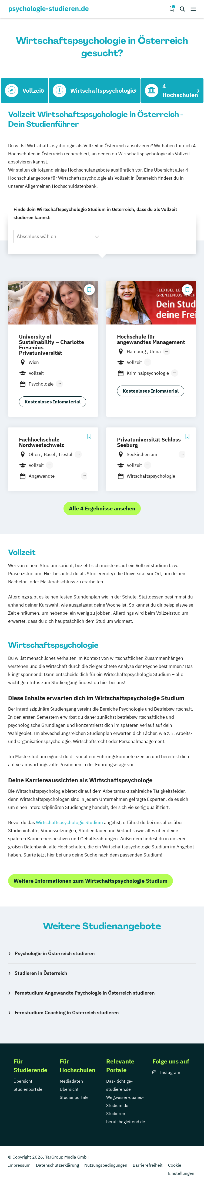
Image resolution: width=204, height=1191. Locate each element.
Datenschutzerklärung (57, 1165)
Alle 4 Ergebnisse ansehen (102, 508)
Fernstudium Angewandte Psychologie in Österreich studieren (85, 993)
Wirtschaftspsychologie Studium (69, 822)
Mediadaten (71, 1081)
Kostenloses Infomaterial (53, 402)
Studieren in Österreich (41, 973)
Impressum (19, 1165)
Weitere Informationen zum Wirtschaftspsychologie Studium (91, 880)
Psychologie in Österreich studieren (55, 953)
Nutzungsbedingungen (105, 1165)
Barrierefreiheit (148, 1165)
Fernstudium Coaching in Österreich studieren (67, 1012)
